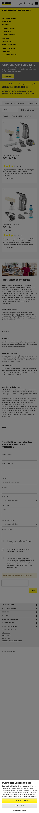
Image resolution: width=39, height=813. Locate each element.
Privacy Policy (22, 796)
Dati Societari (32, 796)
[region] (19, 796)
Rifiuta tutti (19, 805)
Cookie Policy (12, 796)
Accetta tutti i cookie (19, 800)
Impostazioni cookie (19, 810)
